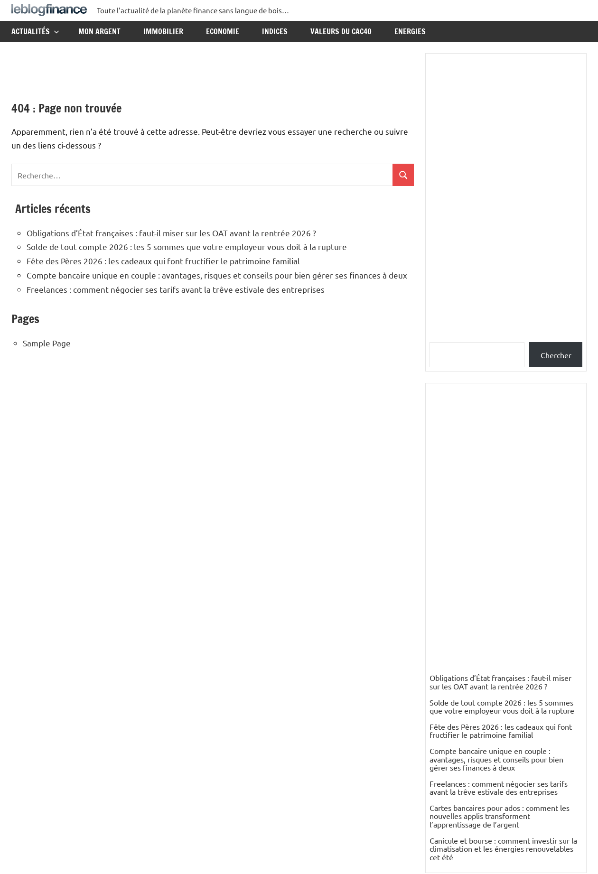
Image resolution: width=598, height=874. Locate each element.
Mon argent (99, 31)
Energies (410, 31)
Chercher (556, 355)
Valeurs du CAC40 (341, 31)
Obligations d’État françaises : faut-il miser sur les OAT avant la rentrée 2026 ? (171, 233)
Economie (222, 31)
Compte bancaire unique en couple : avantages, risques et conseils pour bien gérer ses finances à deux (217, 275)
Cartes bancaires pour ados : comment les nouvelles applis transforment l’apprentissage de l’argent (500, 816)
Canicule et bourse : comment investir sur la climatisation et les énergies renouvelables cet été (503, 849)
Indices (275, 31)
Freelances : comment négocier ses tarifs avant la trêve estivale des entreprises (176, 289)
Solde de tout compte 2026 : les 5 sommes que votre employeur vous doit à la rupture (187, 246)
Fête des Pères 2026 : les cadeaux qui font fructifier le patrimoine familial (163, 261)
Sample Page (47, 343)
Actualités (35, 31)
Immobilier (163, 31)
